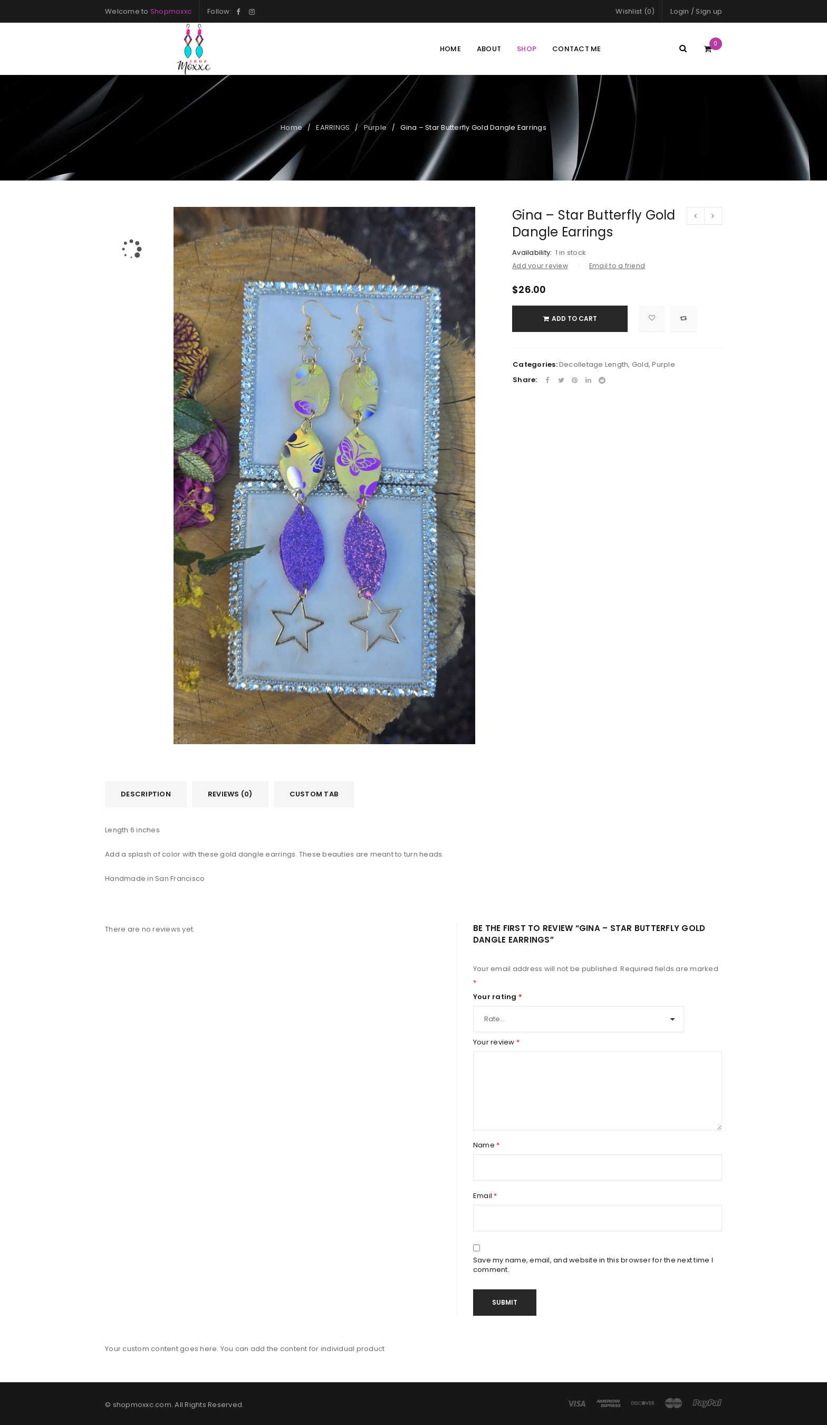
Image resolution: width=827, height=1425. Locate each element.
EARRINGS (333, 127)
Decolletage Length (594, 364)
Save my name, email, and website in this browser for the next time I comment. (593, 1265)
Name (486, 1145)
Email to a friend (617, 265)
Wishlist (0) (635, 11)
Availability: (532, 253)
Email (485, 1196)
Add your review (540, 265)
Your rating (497, 997)
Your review (496, 1042)
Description (146, 794)
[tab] (146, 794)
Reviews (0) (230, 794)
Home (291, 127)
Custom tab (314, 794)
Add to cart (577, 318)
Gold (640, 364)
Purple (375, 127)
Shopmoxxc (170, 11)
